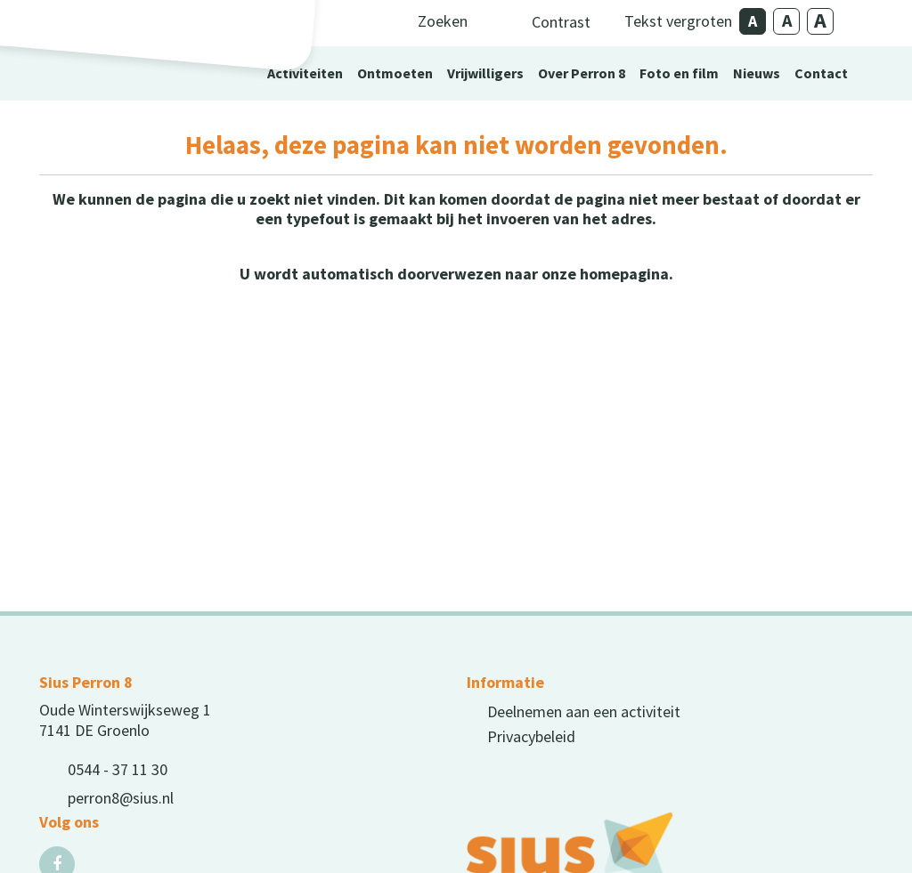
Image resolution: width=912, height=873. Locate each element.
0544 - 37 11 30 (117, 769)
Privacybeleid (531, 736)
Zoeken (443, 21)
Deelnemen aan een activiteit (583, 711)
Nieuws (756, 73)
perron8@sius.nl (121, 798)
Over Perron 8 (581, 73)
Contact (821, 73)
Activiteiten (305, 73)
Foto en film (679, 73)
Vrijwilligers (485, 73)
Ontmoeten (395, 73)
